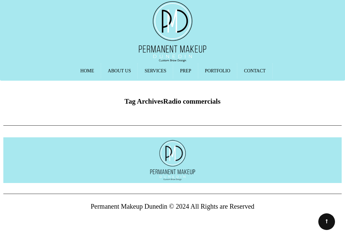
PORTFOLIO (217, 70)
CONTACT (255, 70)
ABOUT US (119, 70)
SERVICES (155, 70)
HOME (87, 70)
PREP (185, 70)
